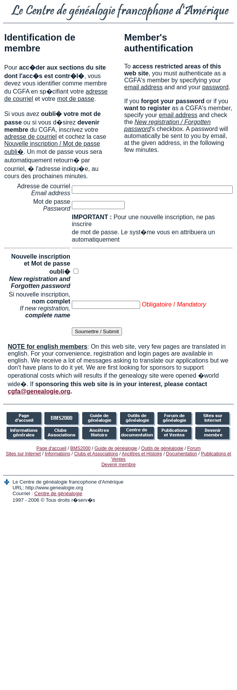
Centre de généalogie (58, 493)
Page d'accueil (51, 448)
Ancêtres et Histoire (142, 454)
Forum (194, 448)
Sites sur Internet (23, 454)
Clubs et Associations (96, 454)
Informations (57, 454)
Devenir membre (119, 464)
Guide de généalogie (116, 448)
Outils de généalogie (162, 448)
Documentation (181, 454)
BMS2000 (80, 448)
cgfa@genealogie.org (39, 391)
